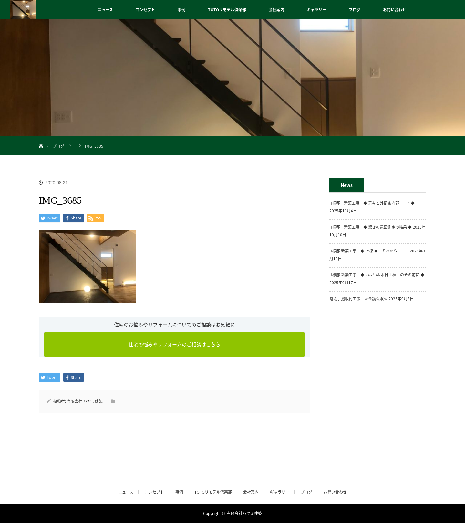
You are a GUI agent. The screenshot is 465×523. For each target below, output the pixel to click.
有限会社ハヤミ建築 (244, 513)
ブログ (354, 10)
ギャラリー (316, 10)
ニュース (105, 10)
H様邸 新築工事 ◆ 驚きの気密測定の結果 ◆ (370, 227)
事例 (181, 10)
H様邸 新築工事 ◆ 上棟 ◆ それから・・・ (369, 251)
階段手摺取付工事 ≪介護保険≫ (358, 299)
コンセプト (145, 10)
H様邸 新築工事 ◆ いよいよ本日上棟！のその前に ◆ (376, 275)
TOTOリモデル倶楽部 (227, 10)
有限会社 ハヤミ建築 (85, 401)
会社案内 (276, 10)
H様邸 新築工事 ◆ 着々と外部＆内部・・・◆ (373, 203)
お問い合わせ (394, 10)
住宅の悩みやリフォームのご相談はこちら (175, 344)
